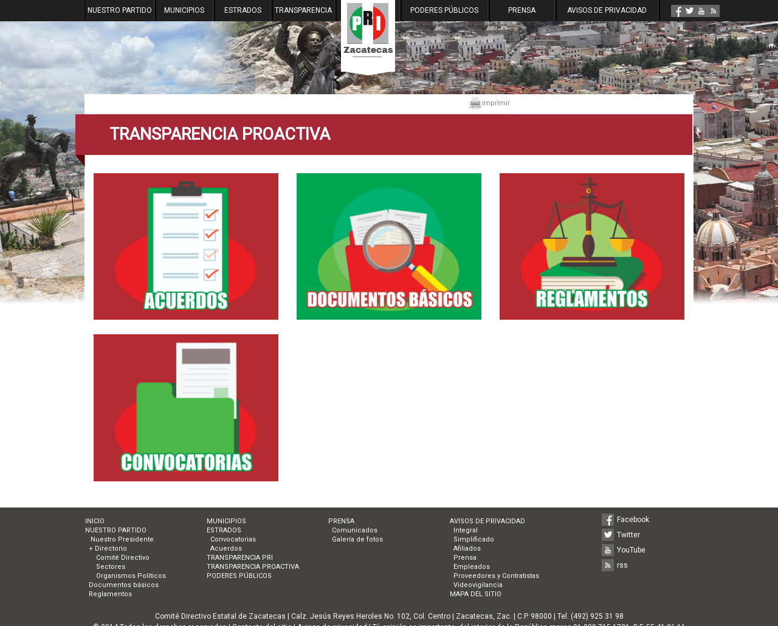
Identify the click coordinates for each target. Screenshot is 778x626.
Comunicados (354, 530)
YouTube (631, 550)
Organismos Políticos (131, 576)
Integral (465, 530)
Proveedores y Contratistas (496, 576)
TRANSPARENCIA (303, 10)
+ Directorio (108, 548)
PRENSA (521, 10)
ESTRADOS (242, 10)
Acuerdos (226, 548)
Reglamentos (110, 594)
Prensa (465, 558)
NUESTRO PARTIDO (120, 10)
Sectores (110, 567)
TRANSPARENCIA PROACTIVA (253, 567)
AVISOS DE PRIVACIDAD (607, 10)
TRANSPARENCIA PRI (240, 558)
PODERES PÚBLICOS (444, 10)
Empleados (471, 567)
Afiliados (467, 548)
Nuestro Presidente (121, 539)
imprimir (489, 103)
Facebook (633, 519)
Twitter (628, 535)
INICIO (95, 521)
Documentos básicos (124, 585)
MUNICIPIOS (184, 10)
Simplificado (473, 539)
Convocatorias (233, 539)
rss (622, 565)
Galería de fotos (357, 539)
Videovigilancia (478, 585)
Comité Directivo (123, 558)
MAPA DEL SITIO (475, 594)
